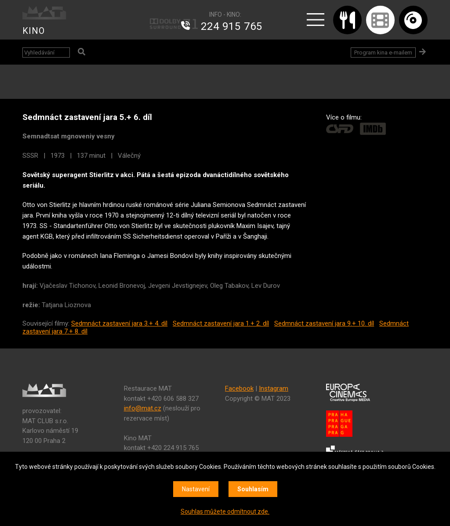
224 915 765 (231, 26)
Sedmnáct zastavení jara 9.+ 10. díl (324, 323)
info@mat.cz (142, 408)
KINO (33, 30)
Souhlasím (253, 489)
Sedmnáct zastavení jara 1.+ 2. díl (221, 323)
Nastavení (196, 489)
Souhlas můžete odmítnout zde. (225, 511)
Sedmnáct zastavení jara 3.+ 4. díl (119, 323)
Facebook (239, 388)
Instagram (273, 388)
